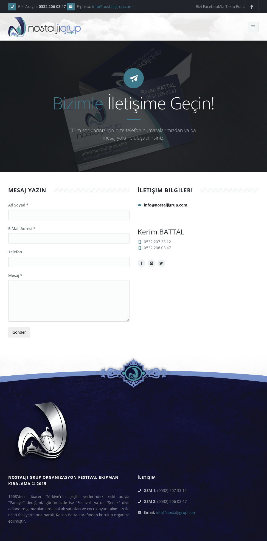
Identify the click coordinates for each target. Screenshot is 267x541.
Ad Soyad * (18, 205)
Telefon (15, 251)
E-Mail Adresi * (21, 228)
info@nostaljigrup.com (112, 6)
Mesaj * (15, 275)
